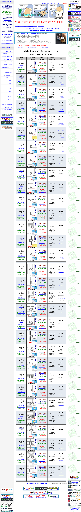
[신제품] (47, 30)
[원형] (31, 30)
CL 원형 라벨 (7, 75)
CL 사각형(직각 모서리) (7, 72)
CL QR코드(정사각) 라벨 (7, 69)
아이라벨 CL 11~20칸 (7, 56)
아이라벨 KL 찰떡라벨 (7, 107)
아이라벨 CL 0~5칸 (7, 51)
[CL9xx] (46, 28)
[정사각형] (34, 30)
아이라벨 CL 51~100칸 (7, 64)
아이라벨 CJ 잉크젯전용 (7, 109)
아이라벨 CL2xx (7, 80)
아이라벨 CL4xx (7, 83)
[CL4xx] (31, 28)
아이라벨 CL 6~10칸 (7, 53)
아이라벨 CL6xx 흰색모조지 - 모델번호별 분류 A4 (26, 26)
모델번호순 (22, 28)
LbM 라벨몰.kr (41, 26)
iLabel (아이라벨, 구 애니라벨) (53, 3)
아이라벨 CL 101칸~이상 (7, 67)
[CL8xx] (42, 28)
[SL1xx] (49, 28)
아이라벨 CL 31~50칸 (7, 61)
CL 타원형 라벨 (7, 77)
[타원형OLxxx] (58, 28)
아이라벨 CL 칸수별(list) (7, 101)
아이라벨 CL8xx (7, 91)
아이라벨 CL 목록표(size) (7, 104)
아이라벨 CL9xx (7, 94)
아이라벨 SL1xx (7, 96)
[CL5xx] (35, 28)
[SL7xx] (53, 28)
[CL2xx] (27, 28)
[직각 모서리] (42, 30)
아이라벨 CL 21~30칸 (7, 59)
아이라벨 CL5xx (7, 85)
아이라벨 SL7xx (7, 99)
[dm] (38, 30)
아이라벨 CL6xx (7, 88)
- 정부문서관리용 (61, 298)
